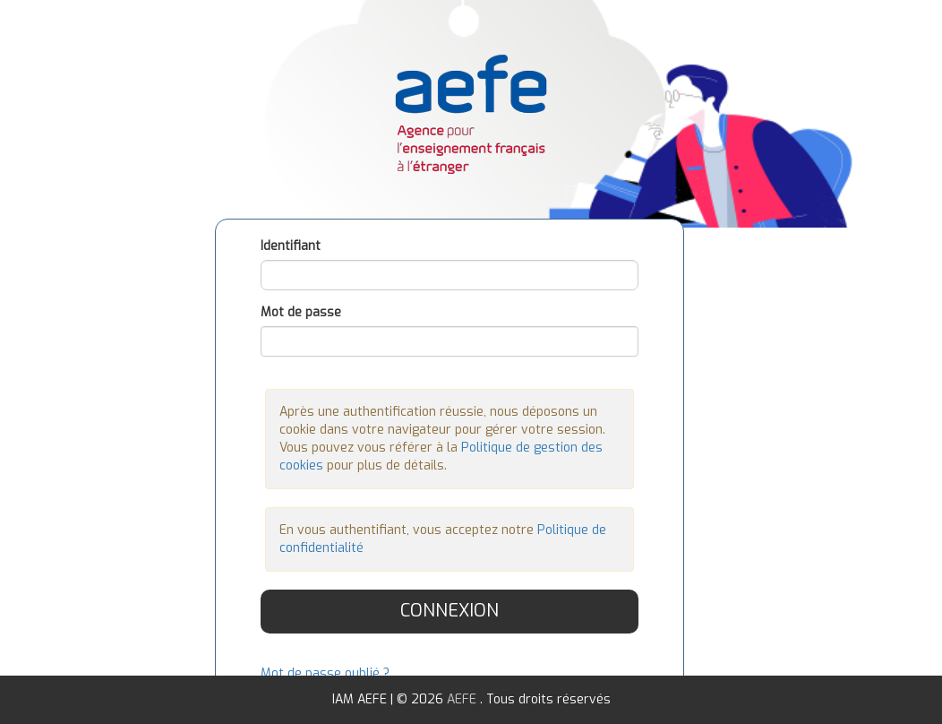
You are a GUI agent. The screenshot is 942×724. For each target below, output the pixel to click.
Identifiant (291, 245)
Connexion (449, 611)
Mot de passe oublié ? (325, 673)
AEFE (463, 699)
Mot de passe (301, 312)
